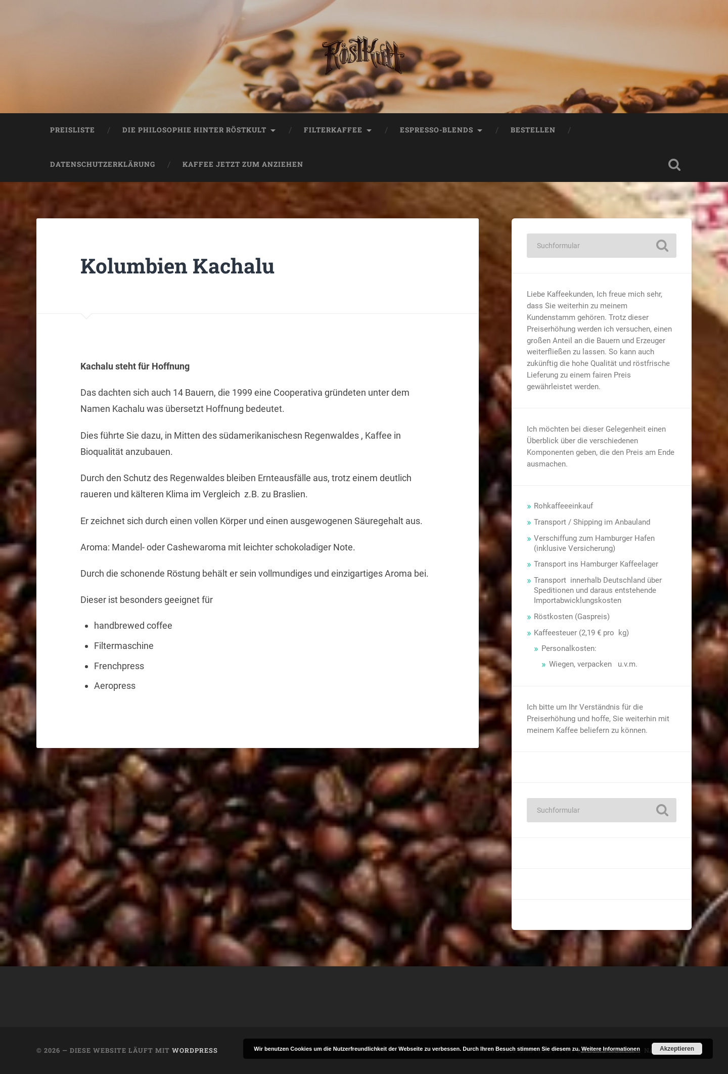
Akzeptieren (677, 1048)
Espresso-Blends (436, 129)
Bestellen (533, 129)
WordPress (195, 1050)
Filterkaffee (333, 129)
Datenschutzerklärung (102, 164)
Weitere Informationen (610, 1049)
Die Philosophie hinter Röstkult (194, 129)
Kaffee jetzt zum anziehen (243, 164)
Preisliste (72, 129)
